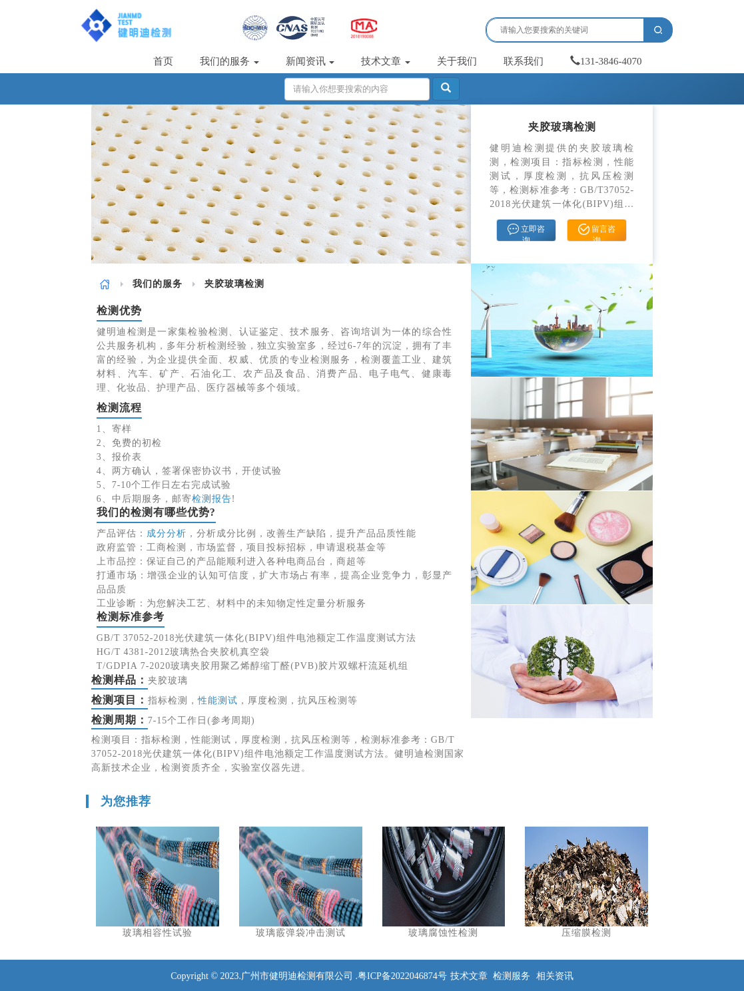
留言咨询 (596, 232)
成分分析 (166, 533)
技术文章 (385, 61)
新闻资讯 (310, 61)
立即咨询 (526, 232)
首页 (163, 61)
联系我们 (524, 61)
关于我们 (457, 61)
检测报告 (212, 499)
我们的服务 (229, 61)
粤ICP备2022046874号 (402, 976)
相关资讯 (554, 976)
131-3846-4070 (606, 61)
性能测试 (218, 700)
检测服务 (511, 976)
